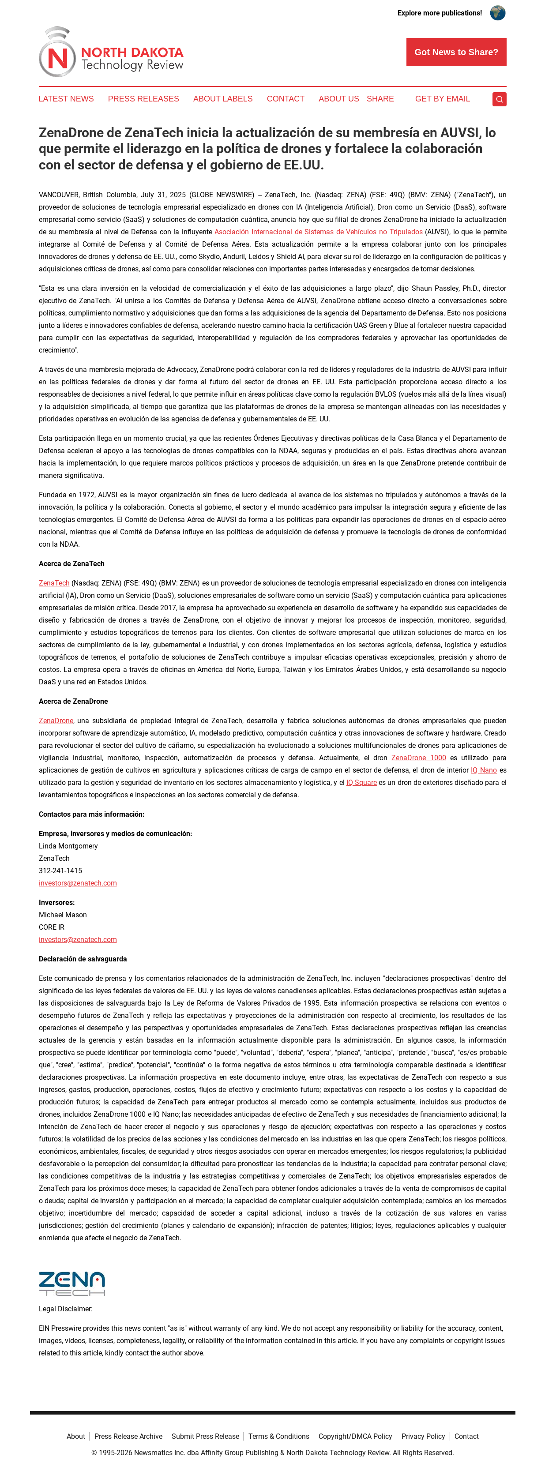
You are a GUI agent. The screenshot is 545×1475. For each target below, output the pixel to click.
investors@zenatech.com (78, 883)
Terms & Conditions (278, 1436)
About (76, 1436)
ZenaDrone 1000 (418, 758)
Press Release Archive (128, 1436)
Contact (286, 98)
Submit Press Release (205, 1436)
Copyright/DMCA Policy (355, 1436)
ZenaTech (54, 583)
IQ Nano (484, 770)
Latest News (66, 98)
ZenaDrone (56, 721)
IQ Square (361, 782)
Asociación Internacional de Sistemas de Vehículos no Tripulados (318, 232)
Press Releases (143, 98)
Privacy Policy (423, 1436)
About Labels (223, 98)
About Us (339, 98)
